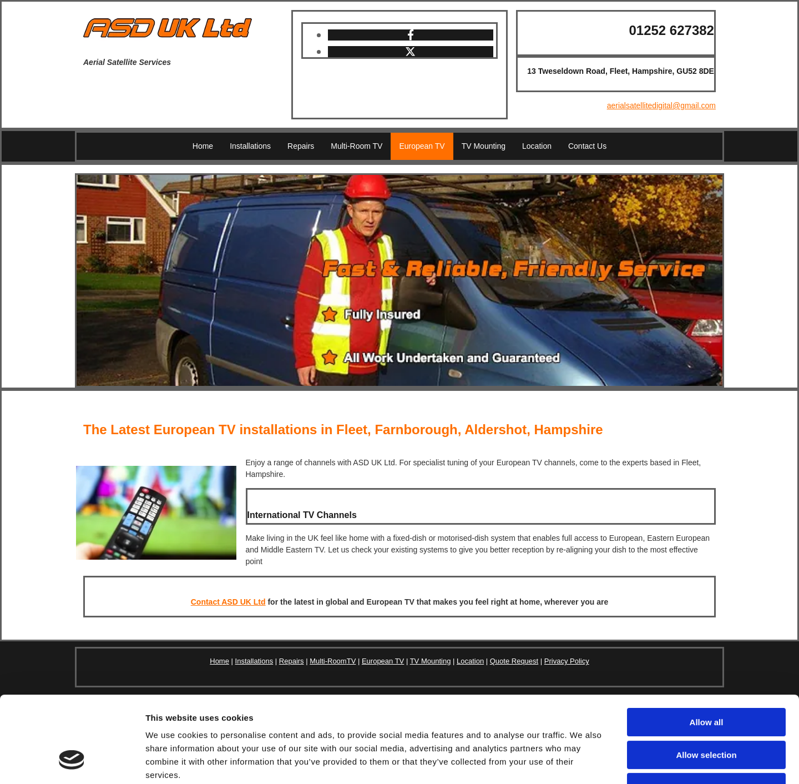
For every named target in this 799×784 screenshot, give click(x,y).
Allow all (707, 648)
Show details (582, 762)
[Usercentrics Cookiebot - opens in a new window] (71, 762)
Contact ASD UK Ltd (228, 601)
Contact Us (587, 146)
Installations (250, 146)
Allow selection (706, 681)
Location (537, 146)
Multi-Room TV (356, 146)
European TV (421, 146)
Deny (706, 713)
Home (203, 146)
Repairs (300, 146)
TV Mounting (483, 146)
